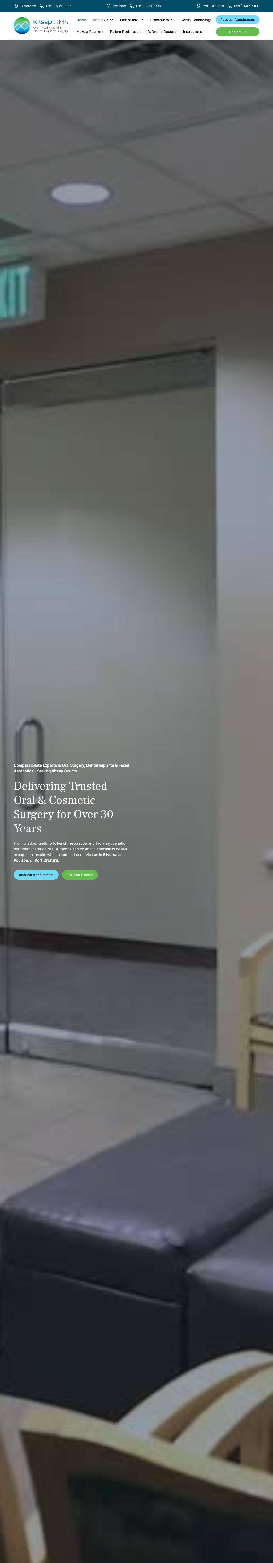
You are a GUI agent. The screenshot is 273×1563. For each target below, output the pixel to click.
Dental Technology (196, 20)
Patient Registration (125, 31)
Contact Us (237, 32)
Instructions (192, 31)
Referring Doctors (161, 31)
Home (81, 20)
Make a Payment (89, 31)
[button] (103, 20)
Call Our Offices (80, 875)
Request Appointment (237, 19)
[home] (41, 25)
